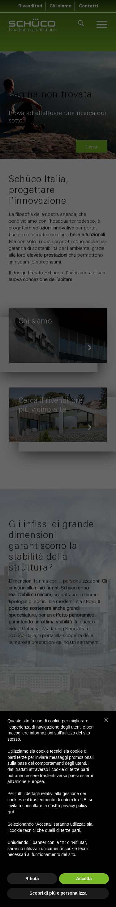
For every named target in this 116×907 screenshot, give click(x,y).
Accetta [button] (84, 878)
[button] (106, 719)
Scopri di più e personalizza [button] (57, 893)
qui (10, 812)
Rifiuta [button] (32, 878)
